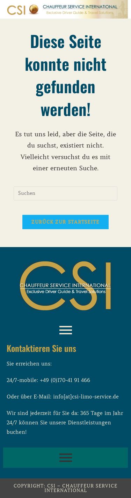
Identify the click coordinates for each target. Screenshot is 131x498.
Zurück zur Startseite (65, 222)
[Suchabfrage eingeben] (65, 193)
